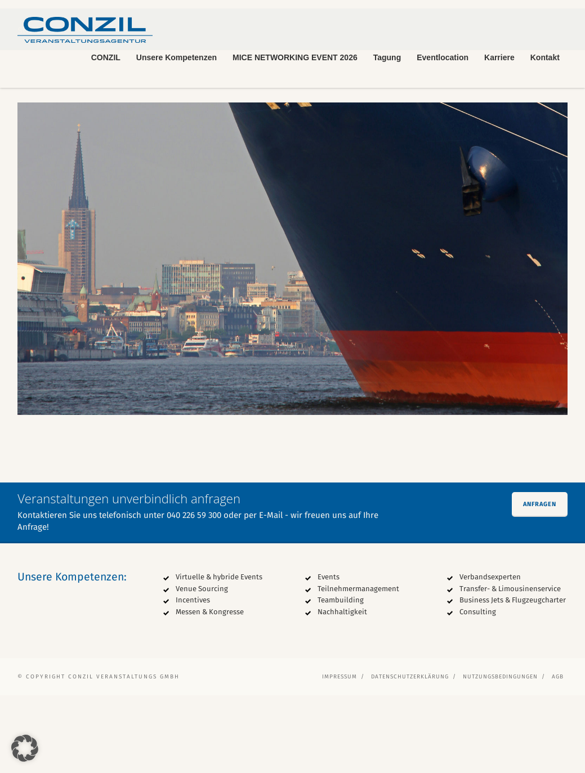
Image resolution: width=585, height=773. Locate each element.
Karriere (499, 57)
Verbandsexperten (490, 654)
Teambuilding (341, 677)
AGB (558, 754)
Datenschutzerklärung (410, 754)
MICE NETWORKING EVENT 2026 (295, 57)
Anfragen (539, 582)
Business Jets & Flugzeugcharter (512, 677)
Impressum (339, 754)
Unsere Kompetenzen (176, 57)
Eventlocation (442, 57)
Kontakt (545, 57)
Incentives (193, 677)
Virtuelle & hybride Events (219, 654)
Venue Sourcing (202, 666)
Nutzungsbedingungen (500, 754)
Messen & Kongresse (210, 689)
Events (329, 654)
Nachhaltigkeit (342, 689)
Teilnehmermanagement (358, 666)
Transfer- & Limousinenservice (510, 666)
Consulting (477, 689)
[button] (25, 748)
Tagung (387, 57)
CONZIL (105, 57)
